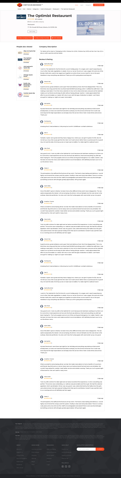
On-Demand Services (88, 423)
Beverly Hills (51, 435)
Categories (88, 5)
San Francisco (80, 437)
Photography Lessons (23, 427)
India (27, 431)
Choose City (100, 1)
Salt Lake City (65, 437)
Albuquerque (30, 435)
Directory (34, 455)
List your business (51, 452)
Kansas (55, 436)
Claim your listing (51, 449)
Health (101, 423)
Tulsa (16, 439)
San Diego (74, 437)
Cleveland (87, 435)
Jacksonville (50, 436)
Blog (85, 1)
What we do (65, 458)
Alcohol (31, 424)
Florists (25, 428)
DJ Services (52, 425)
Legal (74, 423)
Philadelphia (55, 437)
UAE (37, 431)
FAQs (33, 464)
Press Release (35, 452)
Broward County (40, 435)
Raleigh (60, 437)
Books (86, 427)
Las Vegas (59, 436)
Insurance (94, 425)
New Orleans (33, 437)
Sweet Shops (90, 427)
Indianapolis (45, 436)
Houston (35, 436)
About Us (19, 449)
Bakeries (43, 428)
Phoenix (46, 437)
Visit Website (57, 38)
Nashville (17, 437)
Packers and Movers (49, 428)
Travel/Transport (26, 424)
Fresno (26, 436)
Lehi (63, 436)
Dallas (90, 435)
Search (48, 461)
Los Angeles (67, 436)
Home (76, 5)
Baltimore (56, 435)
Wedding (57, 425)
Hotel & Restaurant (79, 423)
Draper (97, 435)
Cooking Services (31, 428)
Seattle (70, 437)
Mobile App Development (37, 423)
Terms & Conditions (22, 458)
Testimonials (20, 461)
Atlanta (21, 435)
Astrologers (39, 425)
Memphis (82, 436)
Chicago (65, 435)
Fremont (22, 436)
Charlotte (77, 435)
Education (29, 423)
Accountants (37, 428)
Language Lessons (70, 425)
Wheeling (20, 439)
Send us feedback (66, 452)
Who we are (20, 467)
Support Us (20, 452)
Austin (25, 435)
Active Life (97, 424)
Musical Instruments (87, 425)
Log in (81, 5)
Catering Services (61, 427)
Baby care (82, 427)
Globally (21, 431)
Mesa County (87, 436)
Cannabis (45, 423)
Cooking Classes (46, 425)
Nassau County (23, 437)
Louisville (78, 436)
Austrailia (33, 431)
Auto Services (63, 424)
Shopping (92, 424)
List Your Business (99, 4)
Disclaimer (19, 464)
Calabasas (61, 435)
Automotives (52, 424)
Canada (40, 431)
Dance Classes (39, 427)
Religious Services (46, 427)
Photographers (51, 423)
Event (101, 424)
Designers (95, 423)
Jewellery (56, 428)
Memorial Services (19, 425)
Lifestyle (47, 424)
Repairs (82, 424)
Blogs (33, 461)
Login (48, 464)
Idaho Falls (40, 436)
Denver (93, 435)
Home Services (77, 424)
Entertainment (42, 424)
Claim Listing (32, 31)
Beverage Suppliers (98, 427)
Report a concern (66, 455)
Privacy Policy (20, 455)
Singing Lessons (32, 427)
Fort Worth (30, 436)
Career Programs (62, 425)
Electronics (36, 424)
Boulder (46, 435)
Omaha (42, 437)
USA (25, 431)
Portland (50, 437)
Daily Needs (71, 424)
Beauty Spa (77, 427)
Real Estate (70, 423)
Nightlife (57, 424)
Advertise (49, 458)
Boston (35, 435)
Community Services (69, 427)
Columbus (82, 435)
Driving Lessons (54, 427)
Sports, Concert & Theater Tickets (30, 425)
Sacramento (94, 437)
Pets (67, 424)
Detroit (101, 435)
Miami (92, 436)
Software (24, 423)
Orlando (38, 437)
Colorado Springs (71, 435)
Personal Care (57, 423)
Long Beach (72, 436)
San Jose (85, 437)
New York (29, 437)
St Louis (89, 437)
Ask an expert (50, 455)
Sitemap (34, 458)
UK (30, 431)
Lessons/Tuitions (78, 425)
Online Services (63, 423)
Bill (98, 423)
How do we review (37, 449)
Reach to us (65, 449)
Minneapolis (101, 436)
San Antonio (100, 437)
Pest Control (87, 424)
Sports (98, 425)
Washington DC (26, 439)
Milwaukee (96, 436)
